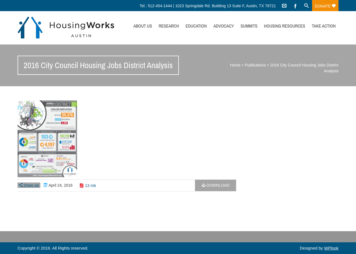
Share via (29, 185)
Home (235, 65)
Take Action (324, 26)
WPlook (331, 248)
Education (196, 26)
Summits (249, 26)
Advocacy (223, 26)
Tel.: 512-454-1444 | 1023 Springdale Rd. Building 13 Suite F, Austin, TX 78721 (208, 6)
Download (215, 185)
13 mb (90, 185)
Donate (325, 6)
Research (169, 26)
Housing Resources (284, 26)
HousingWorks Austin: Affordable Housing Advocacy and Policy (66, 28)
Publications (255, 65)
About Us (143, 26)
